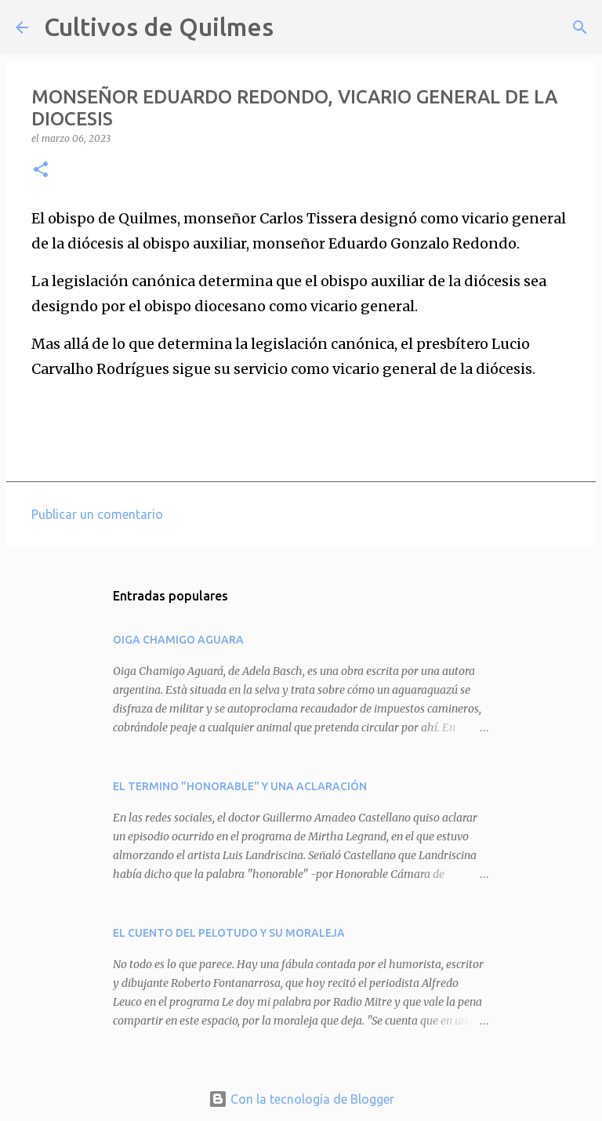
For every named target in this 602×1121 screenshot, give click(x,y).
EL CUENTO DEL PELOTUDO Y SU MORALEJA (229, 933)
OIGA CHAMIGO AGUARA (178, 639)
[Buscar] (295, 27)
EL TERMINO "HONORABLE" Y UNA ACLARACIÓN (240, 786)
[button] (40, 170)
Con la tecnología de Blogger (301, 1099)
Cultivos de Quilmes (159, 27)
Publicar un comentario (97, 514)
